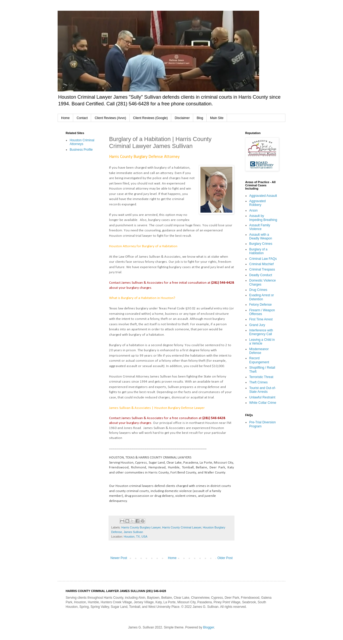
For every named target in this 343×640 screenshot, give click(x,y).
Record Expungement (259, 360)
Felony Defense (260, 304)
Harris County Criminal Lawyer (181, 527)
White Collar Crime (262, 403)
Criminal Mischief (261, 264)
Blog (200, 118)
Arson (253, 210)
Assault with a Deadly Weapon (260, 236)
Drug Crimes (258, 290)
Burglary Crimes (260, 244)
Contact (82, 118)
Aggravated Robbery (257, 203)
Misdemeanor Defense (259, 351)
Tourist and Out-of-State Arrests (262, 390)
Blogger (208, 627)
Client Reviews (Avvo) (110, 118)
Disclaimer (182, 118)
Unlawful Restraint (262, 397)
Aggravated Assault (263, 196)
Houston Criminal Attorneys (82, 142)
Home (65, 118)
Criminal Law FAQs (263, 259)
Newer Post (118, 558)
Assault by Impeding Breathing (263, 217)
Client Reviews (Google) (150, 118)
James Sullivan (133, 532)
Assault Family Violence (259, 227)
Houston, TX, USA (135, 536)
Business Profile (81, 149)
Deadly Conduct (260, 275)
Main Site (216, 118)
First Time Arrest (261, 319)
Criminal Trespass (262, 269)
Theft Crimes (258, 382)
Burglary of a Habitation (258, 251)
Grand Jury (257, 325)
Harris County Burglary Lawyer (141, 527)
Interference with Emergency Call (261, 332)
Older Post (225, 558)
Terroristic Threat (261, 377)
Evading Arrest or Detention (261, 297)
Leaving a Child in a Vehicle (262, 341)
